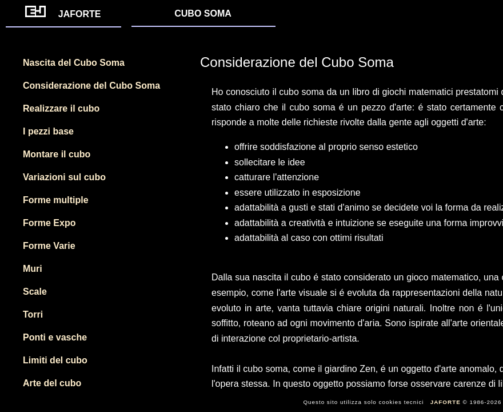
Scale (35, 291)
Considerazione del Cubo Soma (91, 85)
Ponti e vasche (55, 337)
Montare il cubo (56, 154)
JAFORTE (63, 14)
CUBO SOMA (202, 13)
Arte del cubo (52, 383)
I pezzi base (48, 131)
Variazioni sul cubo (64, 177)
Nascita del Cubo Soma (74, 63)
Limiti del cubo (55, 360)
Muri (32, 269)
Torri (33, 314)
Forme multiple (56, 200)
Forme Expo (49, 223)
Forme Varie (49, 246)
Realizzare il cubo (61, 108)
